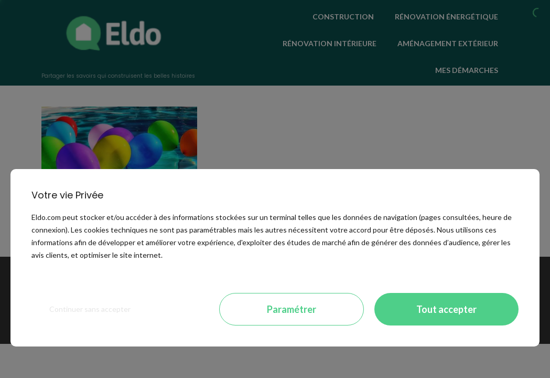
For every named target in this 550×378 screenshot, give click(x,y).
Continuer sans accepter (90, 308)
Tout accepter (446, 309)
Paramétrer (291, 309)
